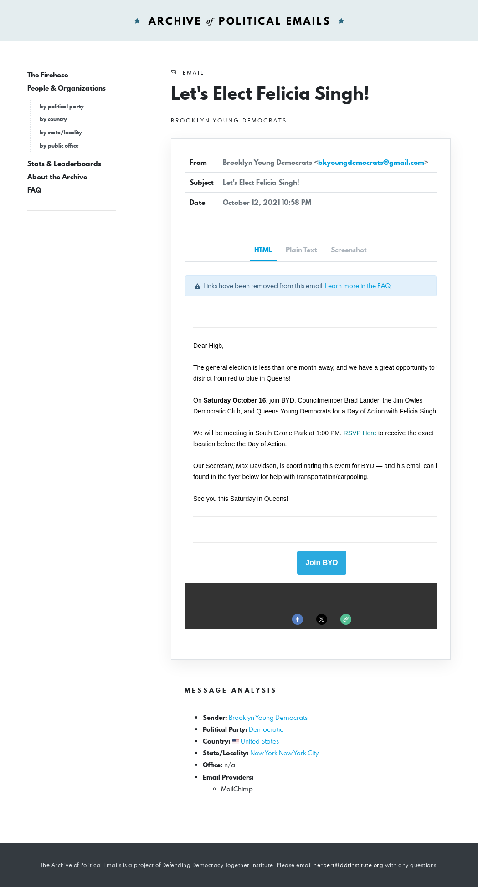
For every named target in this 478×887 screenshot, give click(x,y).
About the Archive (57, 177)
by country (53, 119)
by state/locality (61, 132)
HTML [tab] (263, 250)
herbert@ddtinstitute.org (348, 865)
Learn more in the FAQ (358, 285)
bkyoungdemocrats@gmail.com (371, 162)
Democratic (266, 729)
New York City (299, 753)
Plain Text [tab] (301, 250)
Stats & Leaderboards (64, 163)
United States (260, 741)
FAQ (34, 190)
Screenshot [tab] (349, 250)
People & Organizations (66, 88)
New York (264, 753)
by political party (62, 106)
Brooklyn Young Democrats (268, 717)
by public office (59, 145)
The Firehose (47, 75)
